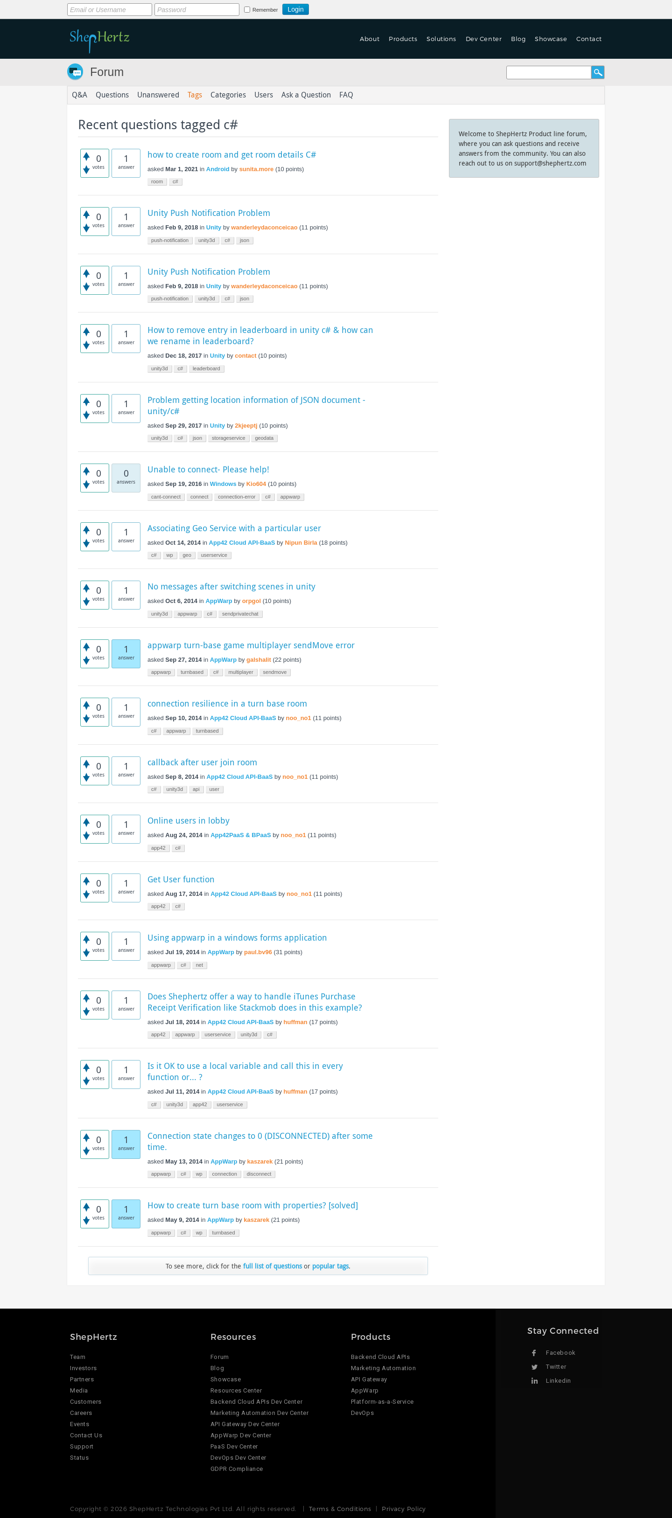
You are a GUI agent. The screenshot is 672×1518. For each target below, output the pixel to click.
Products (403, 38)
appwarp (290, 496)
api (196, 789)
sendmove (275, 672)
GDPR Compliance (236, 1468)
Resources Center (236, 1390)
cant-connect (166, 496)
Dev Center (484, 38)
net (199, 965)
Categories (228, 95)
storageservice (228, 438)
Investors (83, 1368)
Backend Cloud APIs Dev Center (256, 1401)
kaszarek (260, 1161)
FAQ (346, 95)
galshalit (258, 659)
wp (170, 555)
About (369, 38)
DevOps (362, 1412)
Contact (589, 38)
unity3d (206, 240)
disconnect (259, 1174)
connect (199, 496)
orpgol (251, 600)
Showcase (551, 38)
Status (79, 1457)
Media (79, 1390)
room (157, 181)
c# (175, 181)
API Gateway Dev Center (245, 1424)
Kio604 (256, 483)
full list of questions (272, 1266)
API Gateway (369, 1379)
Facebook (560, 1352)
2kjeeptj (246, 425)
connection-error (236, 496)
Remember (265, 10)
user (214, 789)
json (244, 240)
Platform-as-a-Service (382, 1401)
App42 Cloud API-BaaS (242, 542)
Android (218, 169)
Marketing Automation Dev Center (259, 1412)
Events (79, 1424)
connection (224, 1174)
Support (82, 1446)
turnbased (192, 672)
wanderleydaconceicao (264, 227)
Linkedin (558, 1380)
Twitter (556, 1366)
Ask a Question (306, 95)
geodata (264, 438)
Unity (214, 227)
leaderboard (206, 368)
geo (187, 555)
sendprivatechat (240, 614)
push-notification (170, 240)
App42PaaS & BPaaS (240, 835)
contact (245, 355)
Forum (107, 71)
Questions (112, 95)
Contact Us (86, 1435)
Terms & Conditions (340, 1508)
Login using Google (332, 8)
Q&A (79, 95)
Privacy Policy (404, 1508)
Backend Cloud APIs (380, 1356)
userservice (214, 555)
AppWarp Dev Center (240, 1435)
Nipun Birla (301, 542)
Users (263, 95)
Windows (223, 483)
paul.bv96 (258, 952)
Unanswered (158, 95)
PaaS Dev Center (234, 1446)
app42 (158, 848)
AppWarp (218, 600)
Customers (86, 1401)
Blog (518, 38)
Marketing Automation (383, 1368)
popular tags (330, 1266)
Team (77, 1356)
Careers (81, 1412)
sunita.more (256, 169)
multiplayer (240, 672)
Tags (195, 95)
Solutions (441, 38)
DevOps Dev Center (238, 1457)
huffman (296, 1022)
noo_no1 (298, 717)
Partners (82, 1379)
